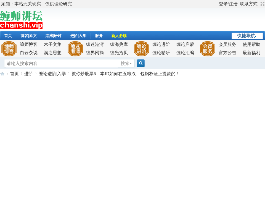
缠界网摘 (95, 52)
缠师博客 (29, 44)
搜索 (125, 63)
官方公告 (227, 52)
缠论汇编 (185, 52)
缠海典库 (119, 44)
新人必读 (119, 36)
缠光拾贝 (119, 52)
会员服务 (227, 44)
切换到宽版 (262, 3)
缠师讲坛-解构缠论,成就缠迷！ (2, 74)
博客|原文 (28, 36)
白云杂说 (29, 52)
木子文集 (53, 44)
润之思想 (53, 52)
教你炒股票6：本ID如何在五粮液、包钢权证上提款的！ (125, 73)
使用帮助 (251, 44)
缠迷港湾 (95, 44)
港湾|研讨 (53, 36)
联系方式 (249, 3)
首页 (8, 36)
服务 (99, 36)
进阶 (28, 73)
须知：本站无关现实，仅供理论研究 (36, 3)
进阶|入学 (78, 36)
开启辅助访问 (216, 3)
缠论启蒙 (185, 44)
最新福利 (251, 52)
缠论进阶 (161, 44)
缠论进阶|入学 (52, 73)
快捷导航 (246, 35)
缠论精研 (161, 52)
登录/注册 (228, 3)
